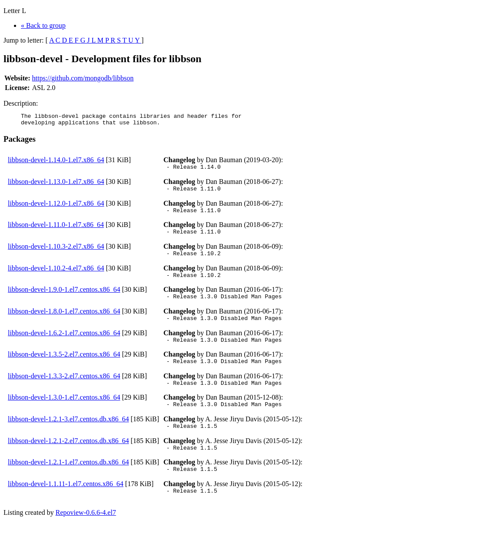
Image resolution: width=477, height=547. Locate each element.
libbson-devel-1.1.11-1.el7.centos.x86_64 (66, 506)
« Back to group (43, 25)
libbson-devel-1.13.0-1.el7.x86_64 (56, 185)
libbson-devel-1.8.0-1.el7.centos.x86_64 (64, 323)
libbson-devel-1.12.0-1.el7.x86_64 (56, 208)
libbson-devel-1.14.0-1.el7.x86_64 (56, 162)
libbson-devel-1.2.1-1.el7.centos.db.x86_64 (68, 483)
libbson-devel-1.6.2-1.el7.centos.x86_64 (64, 346)
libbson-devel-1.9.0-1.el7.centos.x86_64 (64, 300)
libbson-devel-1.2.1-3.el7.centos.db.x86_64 (68, 437)
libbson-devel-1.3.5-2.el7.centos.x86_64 (64, 368)
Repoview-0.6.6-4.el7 (86, 536)
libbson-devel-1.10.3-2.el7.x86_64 (56, 254)
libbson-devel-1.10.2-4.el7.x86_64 (56, 277)
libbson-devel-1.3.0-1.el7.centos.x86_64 (64, 414)
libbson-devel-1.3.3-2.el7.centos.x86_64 (64, 391)
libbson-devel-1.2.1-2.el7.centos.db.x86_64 (68, 460)
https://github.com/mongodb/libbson (83, 78)
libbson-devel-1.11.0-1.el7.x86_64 (56, 231)
